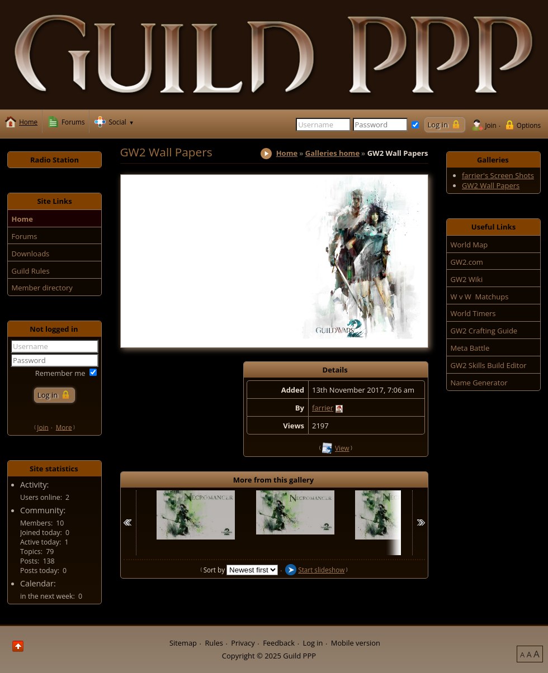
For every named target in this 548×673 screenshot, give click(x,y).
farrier (322, 408)
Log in (313, 643)
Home (286, 153)
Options (529, 125)
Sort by (215, 569)
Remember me (60, 373)
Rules (214, 643)
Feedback (279, 643)
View (342, 447)
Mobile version (355, 643)
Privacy (242, 643)
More (64, 426)
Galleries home (332, 153)
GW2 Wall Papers (490, 185)
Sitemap (183, 643)
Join (490, 125)
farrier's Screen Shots (498, 175)
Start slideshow (321, 569)
